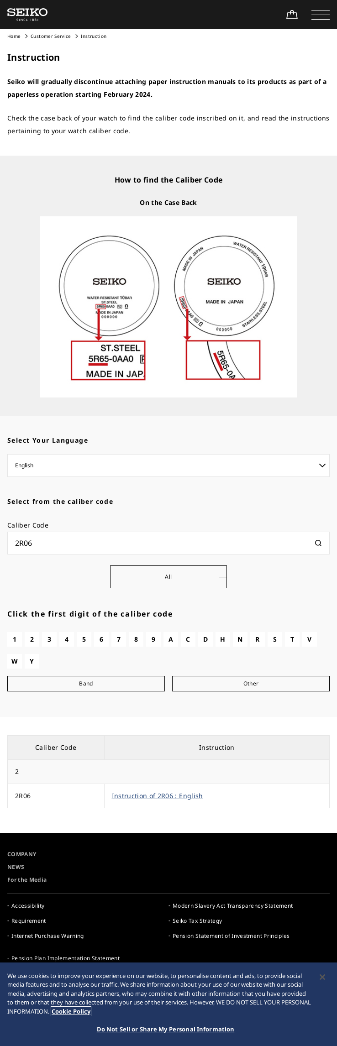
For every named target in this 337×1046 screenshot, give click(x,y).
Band (86, 683)
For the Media (27, 880)
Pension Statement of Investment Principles (231, 936)
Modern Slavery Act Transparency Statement (233, 906)
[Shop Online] (291, 14)
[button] (320, 14)
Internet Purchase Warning (47, 936)
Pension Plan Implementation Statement (65, 958)
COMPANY (21, 854)
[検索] (318, 543)
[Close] (322, 979)
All (168, 577)
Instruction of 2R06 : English (157, 795)
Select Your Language (47, 440)
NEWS (15, 867)
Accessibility (28, 906)
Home (14, 36)
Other (251, 683)
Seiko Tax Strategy (197, 921)
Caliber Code (27, 525)
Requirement (28, 921)
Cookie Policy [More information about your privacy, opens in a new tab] (71, 1013)
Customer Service (51, 36)
